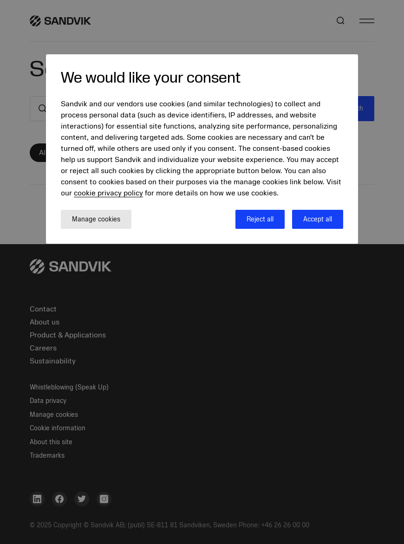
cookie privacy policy (108, 193)
